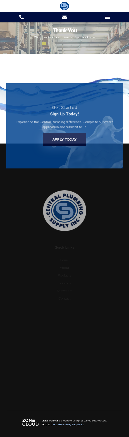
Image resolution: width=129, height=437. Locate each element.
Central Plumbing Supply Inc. (68, 424)
